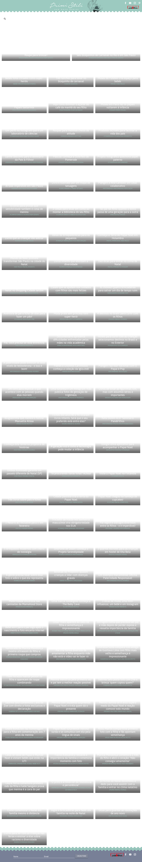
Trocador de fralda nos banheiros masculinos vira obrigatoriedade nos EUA (71, 522)
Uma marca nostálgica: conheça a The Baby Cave (70, 603)
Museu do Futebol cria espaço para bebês (118, 80)
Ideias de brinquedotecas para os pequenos (71, 237)
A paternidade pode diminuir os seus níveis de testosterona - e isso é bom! (24, 365)
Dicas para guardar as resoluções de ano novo (118, 812)
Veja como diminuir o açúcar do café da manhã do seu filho (71, 106)
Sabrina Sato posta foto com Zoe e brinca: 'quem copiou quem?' (117, 681)
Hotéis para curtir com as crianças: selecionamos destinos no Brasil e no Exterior (118, 339)
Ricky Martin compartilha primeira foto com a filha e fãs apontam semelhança (118, 731)
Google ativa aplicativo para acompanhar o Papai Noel (117, 446)
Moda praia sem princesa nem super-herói (71, 315)
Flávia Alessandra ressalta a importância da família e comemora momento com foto (71, 758)
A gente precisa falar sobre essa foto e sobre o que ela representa (24, 576)
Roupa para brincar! (36, 55)
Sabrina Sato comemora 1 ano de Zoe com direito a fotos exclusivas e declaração (24, 705)
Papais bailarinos (24, 107)
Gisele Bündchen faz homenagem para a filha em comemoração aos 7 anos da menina (24, 731)
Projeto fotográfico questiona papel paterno (117, 158)
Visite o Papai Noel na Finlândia (117, 473)
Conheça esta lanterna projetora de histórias (24, 446)
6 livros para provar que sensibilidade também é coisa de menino (24, 208)
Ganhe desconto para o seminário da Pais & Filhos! (24, 158)
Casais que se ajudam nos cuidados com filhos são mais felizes (71, 289)
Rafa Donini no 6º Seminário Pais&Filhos (118, 420)
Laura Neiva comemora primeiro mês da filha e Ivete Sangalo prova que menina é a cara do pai (24, 786)
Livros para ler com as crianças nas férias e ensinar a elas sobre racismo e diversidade (24, 836)
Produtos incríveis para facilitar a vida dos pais (118, 132)
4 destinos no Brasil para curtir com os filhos (117, 315)
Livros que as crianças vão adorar (24, 238)
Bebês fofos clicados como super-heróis (24, 80)
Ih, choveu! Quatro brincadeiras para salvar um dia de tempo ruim (117, 289)
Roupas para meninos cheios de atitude (71, 132)
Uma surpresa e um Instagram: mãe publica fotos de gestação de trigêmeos (71, 391)
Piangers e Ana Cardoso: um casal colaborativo (117, 184)
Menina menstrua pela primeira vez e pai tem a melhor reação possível (71, 681)
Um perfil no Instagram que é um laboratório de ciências (24, 132)
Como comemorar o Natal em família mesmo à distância (24, 812)
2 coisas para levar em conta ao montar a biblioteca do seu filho (71, 210)
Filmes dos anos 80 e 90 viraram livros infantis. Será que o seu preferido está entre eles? (71, 418)
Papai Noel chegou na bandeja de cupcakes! (117, 498)
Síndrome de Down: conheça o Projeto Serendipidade (71, 550)
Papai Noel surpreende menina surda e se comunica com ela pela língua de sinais (70, 731)
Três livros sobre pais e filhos (24, 499)
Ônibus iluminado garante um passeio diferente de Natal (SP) (24, 472)
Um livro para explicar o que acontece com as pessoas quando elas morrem (24, 391)
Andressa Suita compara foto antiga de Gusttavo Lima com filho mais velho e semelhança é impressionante (117, 652)
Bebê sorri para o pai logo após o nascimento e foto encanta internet (24, 629)
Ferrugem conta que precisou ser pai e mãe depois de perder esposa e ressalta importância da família (118, 625)
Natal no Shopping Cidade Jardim (24, 290)
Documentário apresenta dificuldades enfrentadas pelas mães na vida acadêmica (71, 339)
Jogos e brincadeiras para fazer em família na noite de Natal (71, 812)
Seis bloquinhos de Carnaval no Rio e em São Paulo (106, 55)
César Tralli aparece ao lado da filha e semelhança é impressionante (71, 625)
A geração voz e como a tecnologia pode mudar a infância (71, 448)
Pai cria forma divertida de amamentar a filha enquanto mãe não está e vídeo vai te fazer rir (71, 653)
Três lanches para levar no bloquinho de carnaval (71, 80)
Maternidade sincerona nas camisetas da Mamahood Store (24, 603)
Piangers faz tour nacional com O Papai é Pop (118, 367)
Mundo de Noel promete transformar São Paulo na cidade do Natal (24, 261)
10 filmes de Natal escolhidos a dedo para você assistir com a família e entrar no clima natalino (117, 784)
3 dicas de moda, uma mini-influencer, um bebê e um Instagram (117, 603)
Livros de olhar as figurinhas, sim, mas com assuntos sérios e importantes (118, 391)
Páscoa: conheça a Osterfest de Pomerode (71, 158)
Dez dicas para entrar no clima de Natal (117, 263)
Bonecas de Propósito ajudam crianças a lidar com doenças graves (71, 575)
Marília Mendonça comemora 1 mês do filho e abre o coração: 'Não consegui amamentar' (117, 758)
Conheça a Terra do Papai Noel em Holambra (118, 237)
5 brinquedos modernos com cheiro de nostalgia (24, 550)
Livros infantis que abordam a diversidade (71, 263)
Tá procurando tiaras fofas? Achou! (71, 473)
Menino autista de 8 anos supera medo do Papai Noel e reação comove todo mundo (117, 705)
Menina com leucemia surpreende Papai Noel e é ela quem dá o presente (71, 705)
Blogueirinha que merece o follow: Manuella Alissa (24, 420)
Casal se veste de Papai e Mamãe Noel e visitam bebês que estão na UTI (24, 758)
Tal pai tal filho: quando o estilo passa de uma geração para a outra (117, 210)
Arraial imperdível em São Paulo (24, 185)
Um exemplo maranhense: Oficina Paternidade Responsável (117, 576)
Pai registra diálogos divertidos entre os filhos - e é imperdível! (118, 524)
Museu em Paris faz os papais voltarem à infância (118, 106)
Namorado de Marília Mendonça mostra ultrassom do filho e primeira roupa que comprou (24, 651)
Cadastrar (81, 856)
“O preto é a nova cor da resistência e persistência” (71, 783)
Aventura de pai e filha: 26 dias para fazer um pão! (24, 315)
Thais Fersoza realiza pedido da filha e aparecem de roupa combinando (24, 679)
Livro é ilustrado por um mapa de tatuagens (71, 184)
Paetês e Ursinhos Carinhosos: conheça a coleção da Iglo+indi (71, 367)
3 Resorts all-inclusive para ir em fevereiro (24, 524)
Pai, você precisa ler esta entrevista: (24, 342)
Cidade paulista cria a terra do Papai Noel (71, 498)
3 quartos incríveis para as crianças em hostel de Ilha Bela (118, 550)
